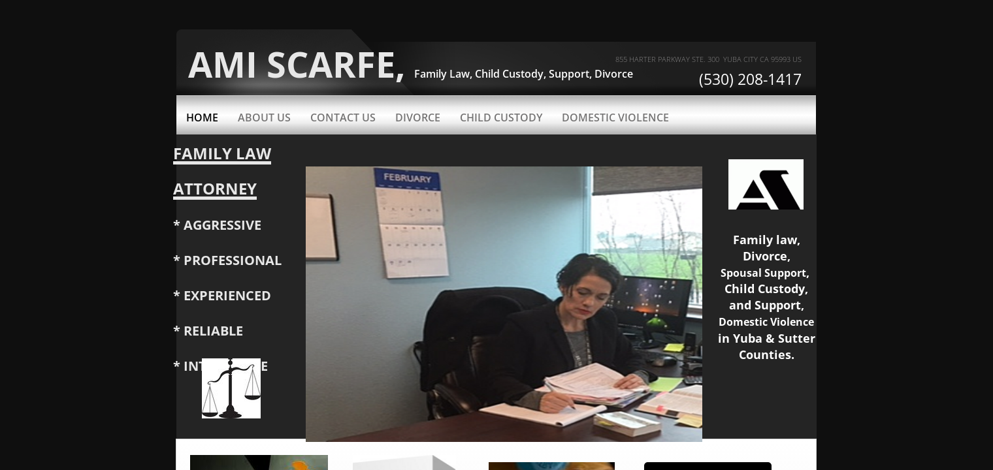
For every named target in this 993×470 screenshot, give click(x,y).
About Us (264, 117)
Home (202, 117)
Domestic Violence (615, 117)
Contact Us (343, 117)
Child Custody (501, 117)
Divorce (417, 117)
